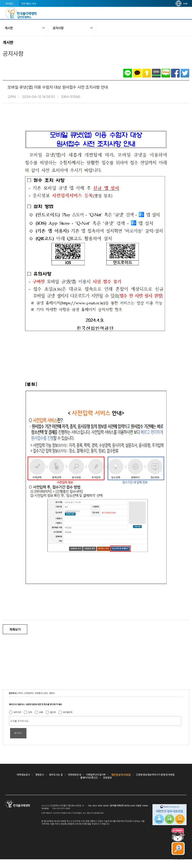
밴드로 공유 (156, 73)
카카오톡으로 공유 (137, 73)
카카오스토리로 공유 (146, 73)
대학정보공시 (23, 774)
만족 (30, 712)
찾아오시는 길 (56, 774)
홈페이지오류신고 (89, 777)
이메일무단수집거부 (96, 774)
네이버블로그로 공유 (165, 73)
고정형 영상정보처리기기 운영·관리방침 (155, 774)
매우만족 (17, 712)
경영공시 (39, 774)
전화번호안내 (74, 774)
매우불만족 (68, 712)
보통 (41, 712)
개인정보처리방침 (121, 774)
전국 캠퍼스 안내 (29, 3)
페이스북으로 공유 (175, 73)
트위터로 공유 (185, 73)
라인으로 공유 (127, 73)
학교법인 (9, 3)
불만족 (53, 712)
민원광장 (107, 777)
